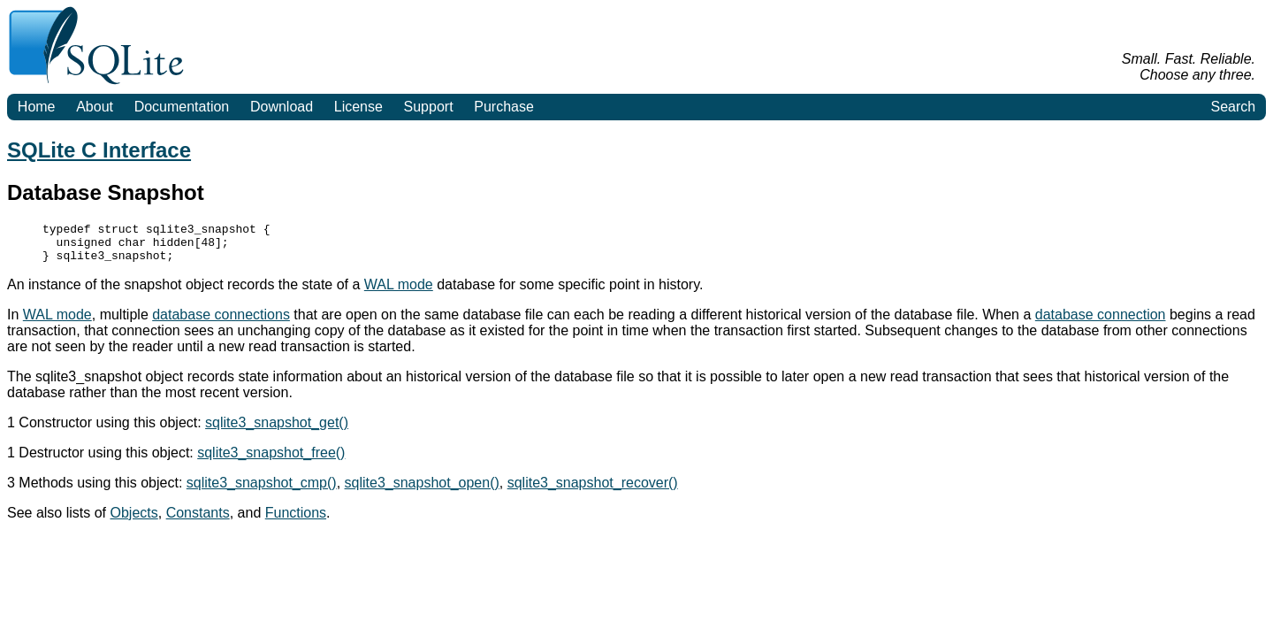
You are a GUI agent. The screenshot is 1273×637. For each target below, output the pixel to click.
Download (281, 106)
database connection (1100, 322)
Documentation (182, 106)
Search (1232, 106)
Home (37, 106)
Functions (295, 520)
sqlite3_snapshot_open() (422, 490)
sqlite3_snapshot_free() (271, 460)
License (358, 106)
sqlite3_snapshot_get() (276, 430)
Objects (134, 520)
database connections (221, 322)
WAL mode (398, 292)
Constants (198, 520)
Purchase (504, 106)
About (94, 106)
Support (429, 106)
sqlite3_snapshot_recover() (592, 490)
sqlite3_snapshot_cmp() (262, 490)
